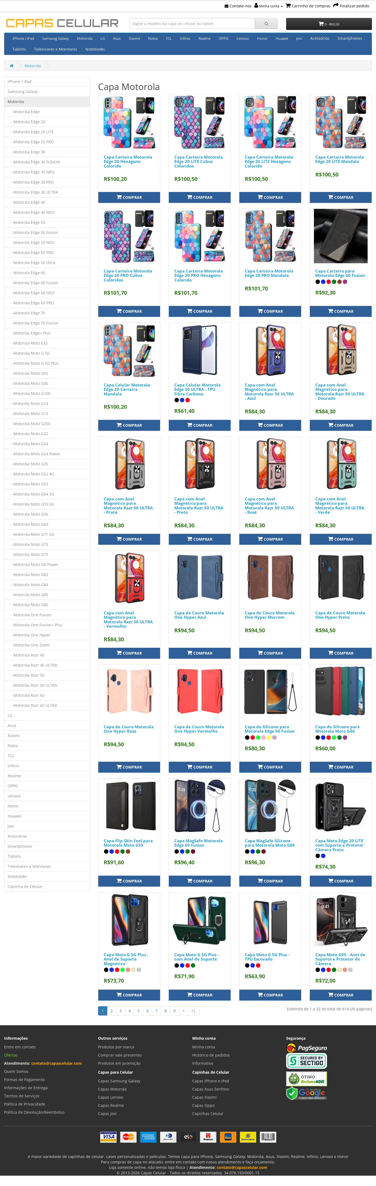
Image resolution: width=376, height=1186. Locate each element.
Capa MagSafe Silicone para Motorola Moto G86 (270, 843)
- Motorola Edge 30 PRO (31, 182)
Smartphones (350, 38)
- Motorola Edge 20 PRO (31, 141)
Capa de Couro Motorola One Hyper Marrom (270, 615)
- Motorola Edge (24, 111)
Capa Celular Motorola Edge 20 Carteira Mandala (127, 389)
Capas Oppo (203, 1105)
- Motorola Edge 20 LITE (31, 131)
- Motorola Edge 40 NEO (31, 212)
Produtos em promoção (119, 1063)
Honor (262, 38)
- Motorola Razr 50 (26, 675)
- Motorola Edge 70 (26, 312)
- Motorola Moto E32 (28, 343)
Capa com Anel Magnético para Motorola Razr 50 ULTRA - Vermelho (128, 619)
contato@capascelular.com (56, 1063)
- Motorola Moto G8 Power (33, 564)
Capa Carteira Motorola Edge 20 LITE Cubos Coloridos (198, 161)
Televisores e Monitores (55, 49)
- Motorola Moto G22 (28, 433)
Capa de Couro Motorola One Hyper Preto (340, 615)
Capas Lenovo (110, 1097)
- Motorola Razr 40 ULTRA (32, 665)
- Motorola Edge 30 (26, 151)
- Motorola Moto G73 (28, 544)
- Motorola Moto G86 (28, 604)
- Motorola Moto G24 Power (34, 453)
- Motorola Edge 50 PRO (31, 252)
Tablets (19, 49)
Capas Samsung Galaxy (119, 1080)
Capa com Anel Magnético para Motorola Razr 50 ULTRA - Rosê (269, 505)
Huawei (282, 38)
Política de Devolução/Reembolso (34, 1112)
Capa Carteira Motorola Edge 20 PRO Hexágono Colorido (198, 275)
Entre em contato (19, 1046)
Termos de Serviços (21, 1095)
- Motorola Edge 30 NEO (31, 172)
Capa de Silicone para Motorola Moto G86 (337, 729)
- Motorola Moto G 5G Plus (33, 363)
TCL (169, 38)
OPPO (223, 38)
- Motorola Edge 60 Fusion (33, 282)
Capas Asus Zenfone (210, 1089)
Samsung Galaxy (55, 38)
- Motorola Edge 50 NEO (31, 242)
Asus (117, 38)
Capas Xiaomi (204, 1097)
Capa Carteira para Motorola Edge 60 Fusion (340, 273)
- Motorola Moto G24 (28, 443)
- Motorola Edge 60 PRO (31, 302)
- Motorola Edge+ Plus (29, 333)
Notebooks (95, 49)
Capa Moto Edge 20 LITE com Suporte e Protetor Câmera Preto (339, 845)
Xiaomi (134, 38)
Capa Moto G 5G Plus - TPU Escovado (267, 957)
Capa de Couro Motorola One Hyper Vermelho (199, 729)
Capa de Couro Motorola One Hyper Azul (199, 615)
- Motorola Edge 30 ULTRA (33, 192)
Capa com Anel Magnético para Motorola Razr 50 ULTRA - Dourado (339, 391)
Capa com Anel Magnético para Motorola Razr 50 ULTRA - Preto (198, 505)
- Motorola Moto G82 (28, 574)
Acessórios (319, 38)
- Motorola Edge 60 (26, 272)
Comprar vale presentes (120, 1055)
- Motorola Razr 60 (26, 695)
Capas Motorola (112, 1089)
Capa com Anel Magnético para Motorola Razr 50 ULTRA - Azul (269, 391)
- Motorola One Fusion (29, 614)
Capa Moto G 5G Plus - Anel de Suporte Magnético (126, 959)
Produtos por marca (116, 1046)
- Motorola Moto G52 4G (31, 473)
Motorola (84, 38)
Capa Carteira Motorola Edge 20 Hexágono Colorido (128, 161)
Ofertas (11, 1055)
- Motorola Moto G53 (28, 484)
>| (193, 1010)
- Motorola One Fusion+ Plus (35, 624)
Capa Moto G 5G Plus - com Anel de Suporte (196, 957)
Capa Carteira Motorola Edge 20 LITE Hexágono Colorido (269, 161)
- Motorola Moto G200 (29, 423)
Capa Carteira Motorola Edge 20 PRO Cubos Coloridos (128, 275)
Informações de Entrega (26, 1087)
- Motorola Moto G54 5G (31, 494)
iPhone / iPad (23, 38)
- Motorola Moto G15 (28, 413)
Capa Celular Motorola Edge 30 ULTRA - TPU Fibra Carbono (197, 389)
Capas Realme (111, 1105)
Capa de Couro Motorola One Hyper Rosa (129, 729)
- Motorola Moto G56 (28, 514)
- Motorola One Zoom (29, 645)
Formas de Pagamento (24, 1079)
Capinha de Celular (25, 886)
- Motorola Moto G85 (28, 594)
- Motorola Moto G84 (28, 584)
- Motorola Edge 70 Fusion (33, 323)
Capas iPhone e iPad (210, 1080)
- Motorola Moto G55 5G (31, 504)
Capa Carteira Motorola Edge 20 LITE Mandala (339, 159)
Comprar (129, 197)
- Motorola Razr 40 (26, 655)
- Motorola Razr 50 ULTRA (32, 685)
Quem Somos (16, 1071)
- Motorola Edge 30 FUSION (34, 162)
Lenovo (243, 38)
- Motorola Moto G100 (29, 393)
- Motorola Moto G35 (28, 463)
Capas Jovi (107, 1113)
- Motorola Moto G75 (28, 554)
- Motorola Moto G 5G (29, 353)
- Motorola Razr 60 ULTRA (32, 705)
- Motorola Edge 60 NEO (31, 292)
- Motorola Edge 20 (26, 121)
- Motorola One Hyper (29, 634)
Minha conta (268, 6)
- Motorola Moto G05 (28, 373)
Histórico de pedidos (211, 1055)
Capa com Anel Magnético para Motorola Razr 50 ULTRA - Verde (339, 505)
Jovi (299, 38)
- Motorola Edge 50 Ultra (31, 262)
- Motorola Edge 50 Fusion (33, 232)
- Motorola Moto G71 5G (31, 534)
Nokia (153, 38)
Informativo (202, 1063)
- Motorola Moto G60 (28, 524)
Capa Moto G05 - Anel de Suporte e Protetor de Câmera (340, 959)
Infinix (185, 38)
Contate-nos (238, 5)
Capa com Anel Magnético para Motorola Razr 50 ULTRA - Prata (128, 505)
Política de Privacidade (24, 1104)
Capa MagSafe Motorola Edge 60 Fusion (198, 843)
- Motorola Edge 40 (26, 202)
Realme (204, 38)
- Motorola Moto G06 (28, 383)
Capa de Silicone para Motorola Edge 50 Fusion (270, 729)
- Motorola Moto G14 (28, 403)
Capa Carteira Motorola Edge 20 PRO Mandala (269, 273)
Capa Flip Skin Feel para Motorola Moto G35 (128, 843)
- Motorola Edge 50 (26, 222)
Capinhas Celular (208, 1113)
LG (102, 38)
